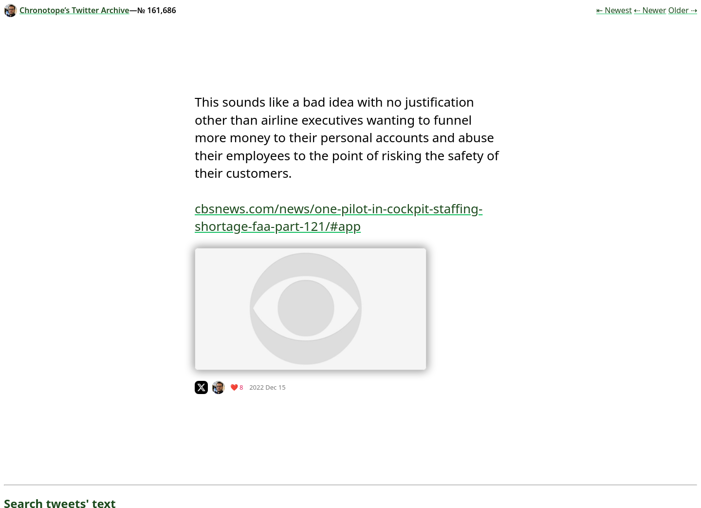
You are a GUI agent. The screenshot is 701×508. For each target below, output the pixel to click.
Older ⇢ (682, 10)
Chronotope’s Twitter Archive (66, 10)
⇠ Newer (650, 10)
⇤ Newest (614, 10)
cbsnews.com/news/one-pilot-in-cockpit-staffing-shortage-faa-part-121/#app (338, 217)
